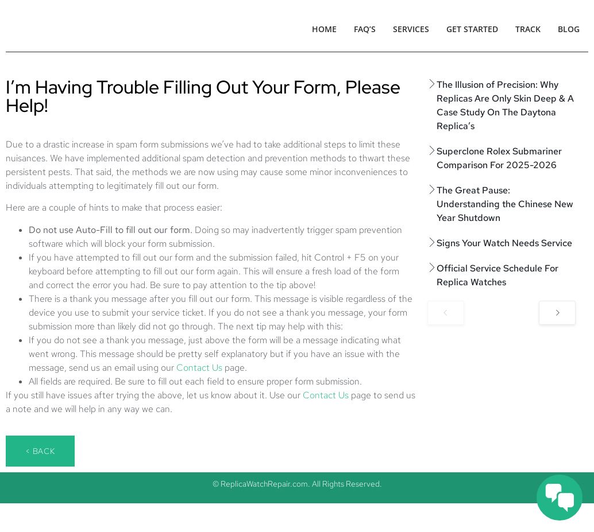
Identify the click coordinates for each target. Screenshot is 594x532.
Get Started (472, 29)
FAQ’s (365, 29)
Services (411, 29)
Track (528, 29)
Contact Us (199, 368)
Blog (569, 29)
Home (324, 29)
